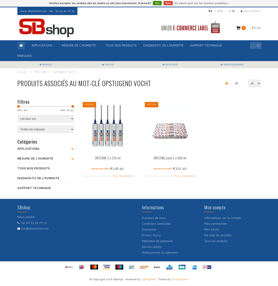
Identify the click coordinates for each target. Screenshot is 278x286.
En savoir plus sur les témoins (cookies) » (202, 3)
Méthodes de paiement (157, 241)
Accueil (22, 71)
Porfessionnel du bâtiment (160, 252)
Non (168, 3)
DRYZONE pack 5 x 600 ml (170, 158)
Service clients (152, 246)
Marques (24, 55)
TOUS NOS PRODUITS (121, 45)
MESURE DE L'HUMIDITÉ (79, 45)
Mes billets (211, 229)
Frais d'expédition (123, 176)
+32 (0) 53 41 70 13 (34, 222)
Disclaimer (149, 229)
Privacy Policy (151, 235)
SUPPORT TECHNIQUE (206, 45)
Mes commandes (215, 223)
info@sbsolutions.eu (35, 228)
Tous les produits (216, 241)
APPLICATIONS (42, 45)
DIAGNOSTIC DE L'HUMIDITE (163, 45)
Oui (157, 3)
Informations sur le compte (222, 218)
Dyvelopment (180, 279)
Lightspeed (148, 279)
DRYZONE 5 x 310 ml (108, 158)
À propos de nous (154, 218)
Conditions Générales (156, 223)
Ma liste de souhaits (218, 235)
